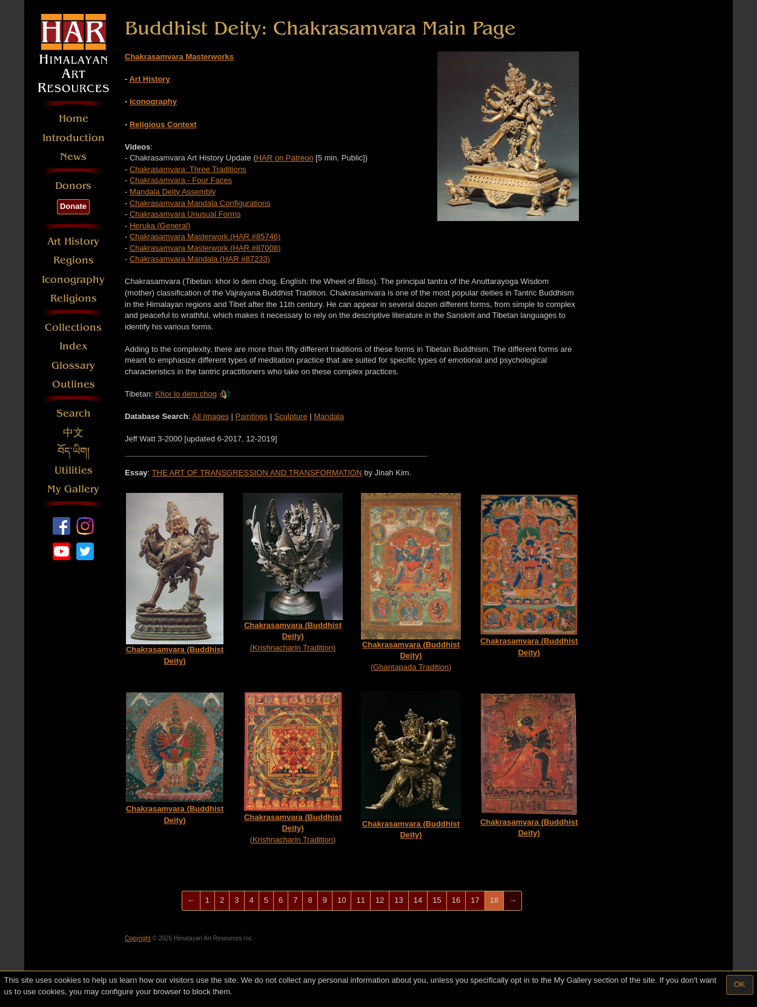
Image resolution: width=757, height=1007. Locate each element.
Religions (73, 298)
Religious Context (163, 124)
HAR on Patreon (285, 157)
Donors (73, 185)
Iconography (73, 279)
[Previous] (191, 901)
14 (418, 900)
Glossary (73, 365)
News (73, 156)
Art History (73, 241)
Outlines (73, 384)
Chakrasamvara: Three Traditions (188, 169)
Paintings (252, 416)
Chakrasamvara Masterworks (179, 56)
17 (475, 900)
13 (398, 900)
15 (436, 900)
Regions (73, 260)
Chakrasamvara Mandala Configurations (200, 203)
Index (73, 346)
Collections (73, 327)
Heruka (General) (160, 225)
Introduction (73, 138)
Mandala (329, 416)
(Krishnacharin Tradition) (293, 572)
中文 (73, 432)
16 (456, 900)
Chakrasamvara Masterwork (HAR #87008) (205, 248)
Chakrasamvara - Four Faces (181, 180)
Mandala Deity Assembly (173, 191)
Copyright (138, 938)
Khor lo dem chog (193, 393)
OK (739, 984)
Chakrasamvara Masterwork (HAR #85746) (205, 236)
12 (379, 900)
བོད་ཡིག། (74, 451)
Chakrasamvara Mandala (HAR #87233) (200, 258)
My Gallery (73, 489)
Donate (73, 206)
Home (73, 118)
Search (73, 413)
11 (360, 900)
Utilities (74, 470)
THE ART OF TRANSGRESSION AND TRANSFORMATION (257, 472)
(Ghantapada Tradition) (411, 582)
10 (341, 900)
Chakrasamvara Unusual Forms (185, 214)
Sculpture (291, 416)
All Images (210, 416)
